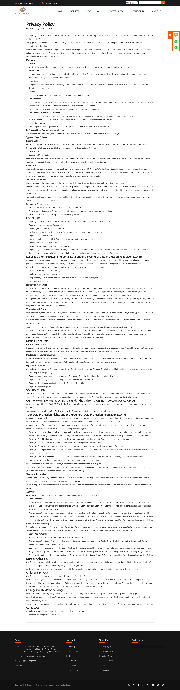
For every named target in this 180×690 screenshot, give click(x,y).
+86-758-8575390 (51, 3)
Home (59, 11)
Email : (18, 656)
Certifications (74, 661)
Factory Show (116, 11)
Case (99, 11)
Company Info (107, 646)
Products (74, 11)
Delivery (71, 646)
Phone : (18, 661)
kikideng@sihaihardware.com (29, 3)
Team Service (74, 651)
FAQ (103, 665)
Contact (18, 640)
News (88, 11)
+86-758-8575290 (26, 666)
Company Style (108, 651)
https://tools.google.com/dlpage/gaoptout (115, 548)
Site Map (72, 665)
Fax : (17, 666)
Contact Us (138, 11)
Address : (19, 646)
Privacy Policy (74, 670)
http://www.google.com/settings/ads (48, 544)
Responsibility (107, 661)
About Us (156, 11)
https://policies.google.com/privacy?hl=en (135, 520)
